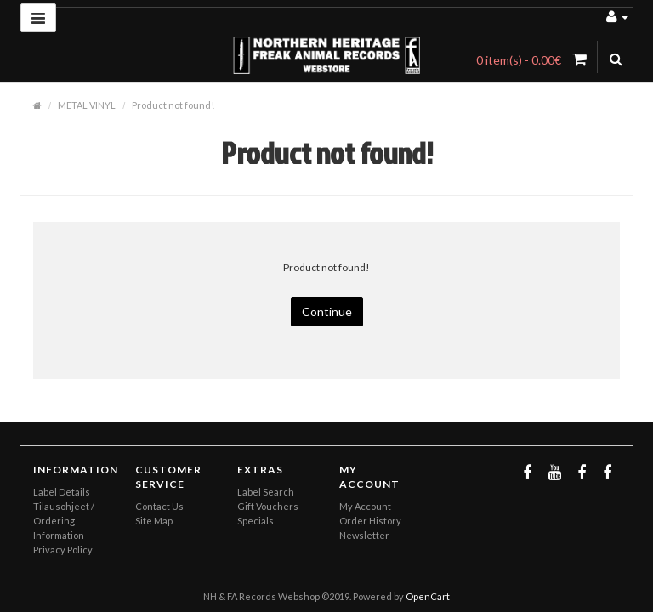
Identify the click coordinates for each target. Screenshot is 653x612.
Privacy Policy (63, 549)
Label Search (265, 491)
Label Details (61, 491)
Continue (327, 311)
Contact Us (159, 506)
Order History (370, 520)
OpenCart (428, 596)
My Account (365, 506)
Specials (255, 520)
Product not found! (173, 104)
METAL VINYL (87, 104)
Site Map (154, 520)
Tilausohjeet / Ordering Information (63, 521)
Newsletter (364, 535)
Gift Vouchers (267, 506)
